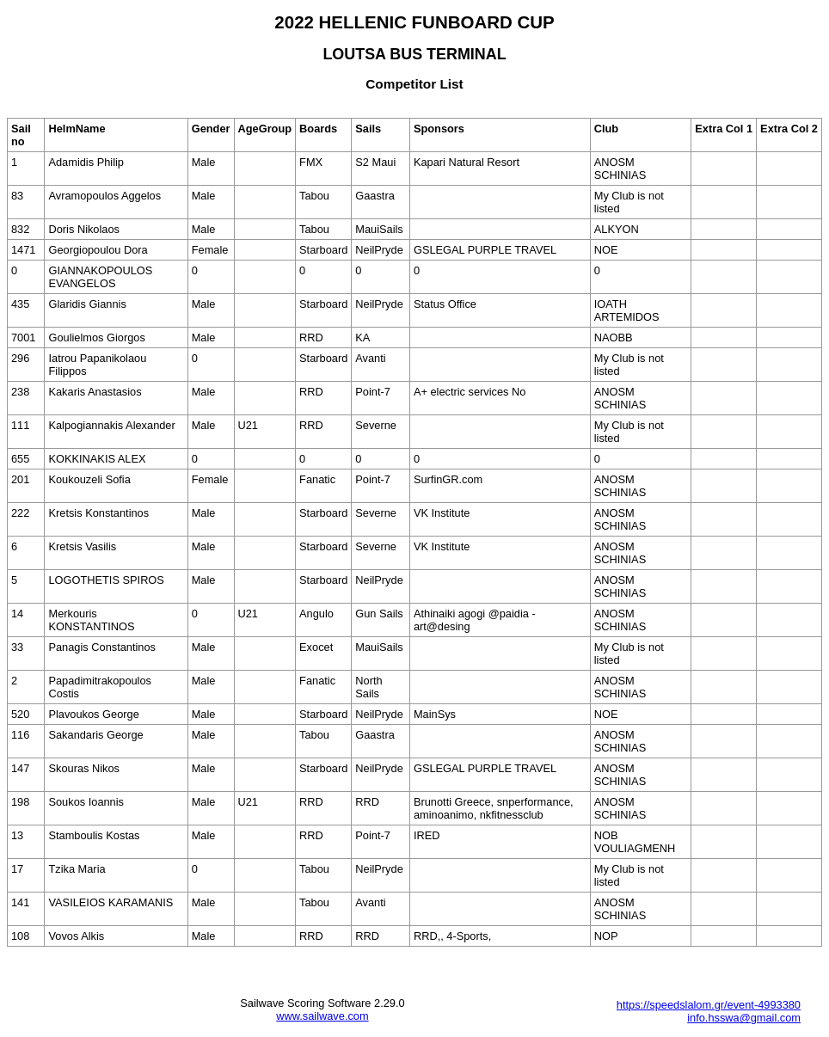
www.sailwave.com (322, 1015)
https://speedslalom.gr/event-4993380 (709, 1004)
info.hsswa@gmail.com (744, 1017)
